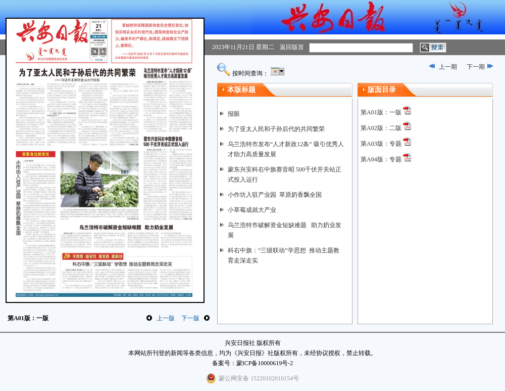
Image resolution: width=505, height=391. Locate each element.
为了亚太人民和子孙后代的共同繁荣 (276, 129)
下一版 (190, 318)
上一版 (166, 318)
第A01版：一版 (381, 112)
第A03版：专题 (381, 143)
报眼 (234, 113)
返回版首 (292, 47)
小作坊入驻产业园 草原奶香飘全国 (275, 194)
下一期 (476, 66)
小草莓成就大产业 (252, 209)
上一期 (448, 66)
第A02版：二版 (381, 128)
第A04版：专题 (381, 159)
